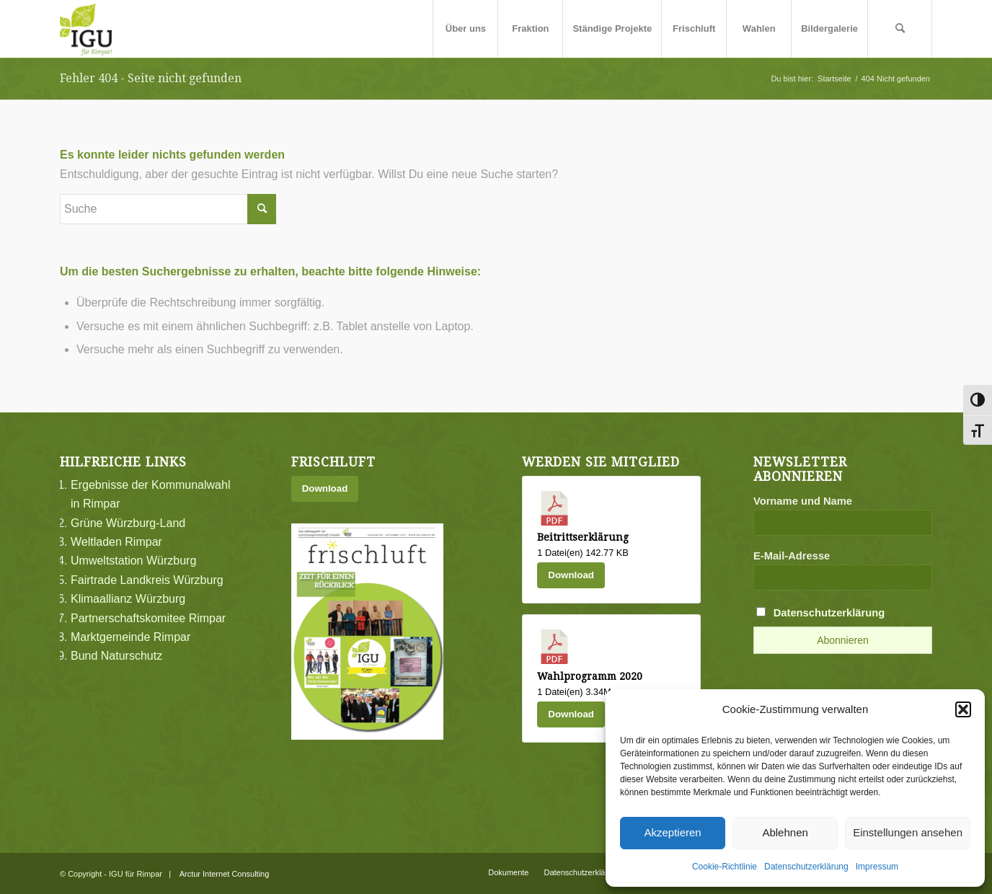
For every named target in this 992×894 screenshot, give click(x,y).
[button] (963, 709)
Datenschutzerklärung (806, 867)
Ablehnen (784, 832)
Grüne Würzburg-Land (128, 523)
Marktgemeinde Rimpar (130, 637)
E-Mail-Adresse (791, 556)
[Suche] (899, 29)
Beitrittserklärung (583, 537)
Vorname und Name (802, 501)
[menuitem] (465, 29)
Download (325, 488)
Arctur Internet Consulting (225, 873)
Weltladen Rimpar (116, 542)
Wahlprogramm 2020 (589, 676)
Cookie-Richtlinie (724, 867)
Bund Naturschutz (116, 656)
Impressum (877, 867)
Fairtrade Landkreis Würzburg (147, 580)
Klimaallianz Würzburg (128, 599)
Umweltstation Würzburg (133, 560)
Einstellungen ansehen (907, 832)
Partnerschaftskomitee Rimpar (148, 618)
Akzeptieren (672, 832)
